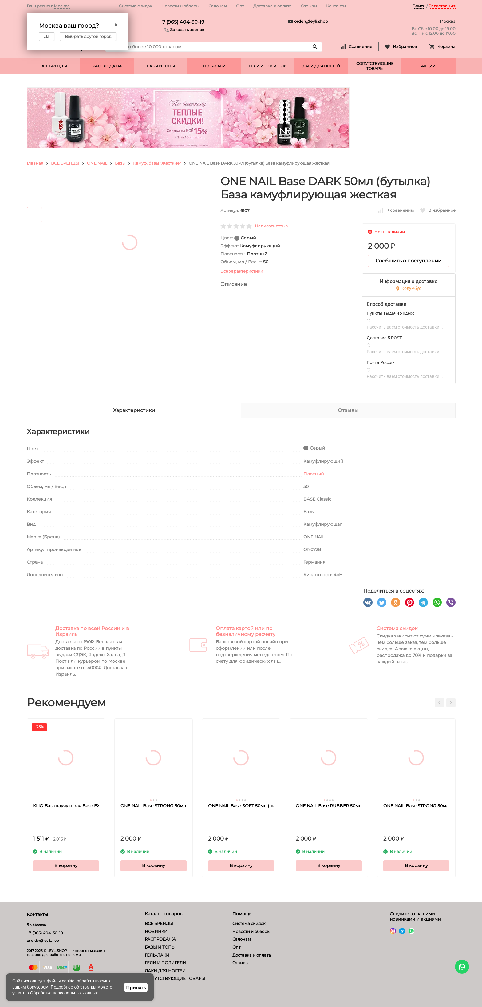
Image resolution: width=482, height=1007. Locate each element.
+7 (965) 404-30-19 (182, 22)
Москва (62, 5)
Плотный (313, 474)
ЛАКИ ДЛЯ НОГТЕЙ (321, 66)
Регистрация (442, 5)
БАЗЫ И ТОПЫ (161, 66)
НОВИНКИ (156, 931)
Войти (419, 5)
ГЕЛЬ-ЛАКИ (214, 66)
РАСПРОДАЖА (107, 66)
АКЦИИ (428, 66)
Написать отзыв (271, 225)
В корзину (65, 865)
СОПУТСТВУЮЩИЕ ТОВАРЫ (374, 66)
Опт (240, 5)
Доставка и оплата (272, 5)
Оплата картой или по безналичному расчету (245, 631)
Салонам (217, 5)
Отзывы (309, 5)
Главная (35, 163)
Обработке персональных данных (64, 992)
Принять (136, 987)
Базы (120, 163)
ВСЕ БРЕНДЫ (53, 66)
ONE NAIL (97, 163)
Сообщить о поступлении (408, 261)
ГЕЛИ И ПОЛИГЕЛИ (268, 66)
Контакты (336, 5)
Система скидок (135, 5)
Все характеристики (241, 271)
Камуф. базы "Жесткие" (157, 163)
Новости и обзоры (180, 5)
